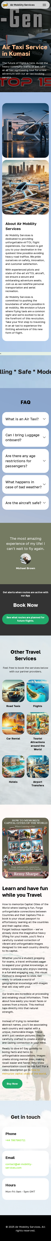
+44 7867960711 (15, 1140)
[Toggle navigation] (44, 5)
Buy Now (12, 1083)
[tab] (25, 418)
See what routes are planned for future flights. (25, 619)
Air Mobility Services (22, 5)
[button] (25, 418)
